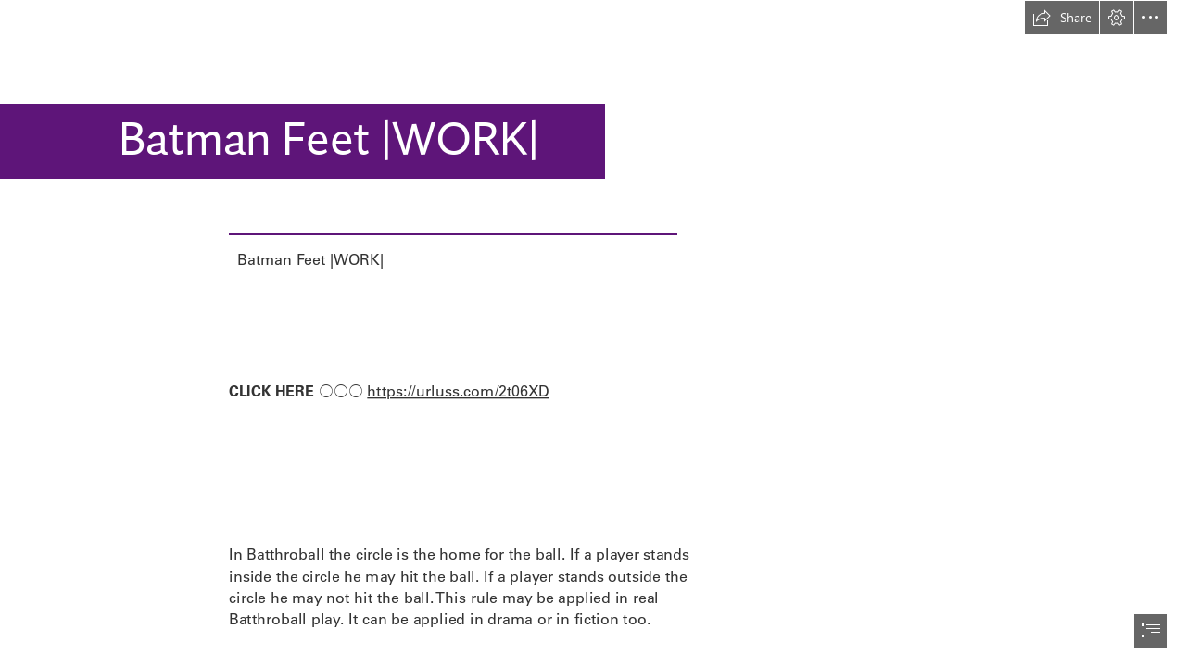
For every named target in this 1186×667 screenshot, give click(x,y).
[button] (1062, 17)
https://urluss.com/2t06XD (458, 390)
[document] (593, 333)
